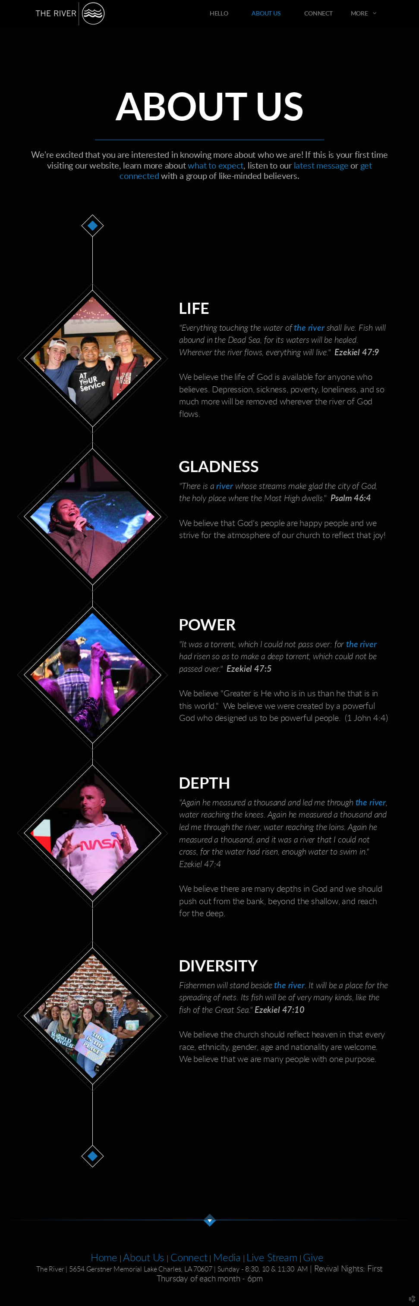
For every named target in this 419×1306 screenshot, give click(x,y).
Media (227, 1258)
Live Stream (271, 1258)
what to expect (215, 166)
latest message (321, 166)
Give (313, 1258)
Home (104, 1258)
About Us (145, 1258)
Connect (188, 1258)
